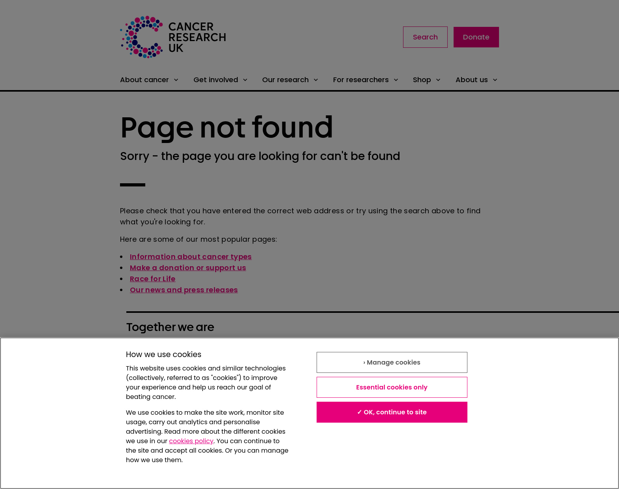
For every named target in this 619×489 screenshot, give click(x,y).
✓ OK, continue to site (392, 412)
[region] (309, 413)
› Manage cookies (391, 362)
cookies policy (191, 441)
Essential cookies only (392, 387)
